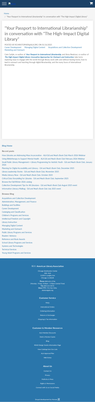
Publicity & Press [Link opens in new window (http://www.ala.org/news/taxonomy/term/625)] (47, 379)
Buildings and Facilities (11, 205)
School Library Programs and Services (17, 242)
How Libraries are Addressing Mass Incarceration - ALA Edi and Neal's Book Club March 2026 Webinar (43, 155)
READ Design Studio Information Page (47, 345)
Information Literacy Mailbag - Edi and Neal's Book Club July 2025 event (31, 189)
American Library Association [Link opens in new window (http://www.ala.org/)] (50, 266)
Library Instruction (9, 222)
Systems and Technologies (12, 246)
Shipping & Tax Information (47, 319)
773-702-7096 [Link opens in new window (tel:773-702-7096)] (52, 288)
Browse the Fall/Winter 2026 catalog (17, 182)
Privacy (47, 375)
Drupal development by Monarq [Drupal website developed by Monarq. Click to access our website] (47, 399)
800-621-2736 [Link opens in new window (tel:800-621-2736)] (50, 281)
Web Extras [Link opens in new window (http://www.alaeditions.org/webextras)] (47, 358)
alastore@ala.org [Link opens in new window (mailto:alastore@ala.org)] (47, 290)
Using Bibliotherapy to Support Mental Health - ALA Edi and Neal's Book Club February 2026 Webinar (43, 159)
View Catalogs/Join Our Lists (47, 349)
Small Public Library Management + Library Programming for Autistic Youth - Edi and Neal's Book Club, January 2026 (47, 163)
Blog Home (7, 145)
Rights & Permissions (47, 383)
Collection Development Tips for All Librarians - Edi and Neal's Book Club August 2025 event (39, 185)
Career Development (13, 47)
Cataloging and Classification (13, 212)
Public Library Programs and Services (17, 232)
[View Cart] (91, 4)
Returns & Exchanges (47, 315)
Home (6, 13)
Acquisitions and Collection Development (65, 47)
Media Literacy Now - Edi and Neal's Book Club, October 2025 (27, 175)
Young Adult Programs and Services (16, 253)
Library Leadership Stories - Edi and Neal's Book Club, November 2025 (30, 171)
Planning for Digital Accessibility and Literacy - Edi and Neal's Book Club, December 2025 (38, 168)
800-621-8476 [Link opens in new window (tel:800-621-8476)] (49, 286)
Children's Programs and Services (15, 215)
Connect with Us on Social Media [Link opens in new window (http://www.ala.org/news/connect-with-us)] (47, 387)
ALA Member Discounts (47, 333)
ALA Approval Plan (47, 353)
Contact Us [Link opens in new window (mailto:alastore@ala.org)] (47, 371)
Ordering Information (47, 311)
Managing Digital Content (34, 47)
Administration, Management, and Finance (19, 202)
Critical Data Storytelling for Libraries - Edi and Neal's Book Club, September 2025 (35, 178)
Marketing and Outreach (15, 50)
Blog (47, 341)
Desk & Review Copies (47, 337)
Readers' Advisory (9, 236)
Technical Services (9, 249)
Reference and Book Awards (13, 239)
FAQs (47, 303)
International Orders (47, 307)
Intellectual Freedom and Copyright (16, 219)
